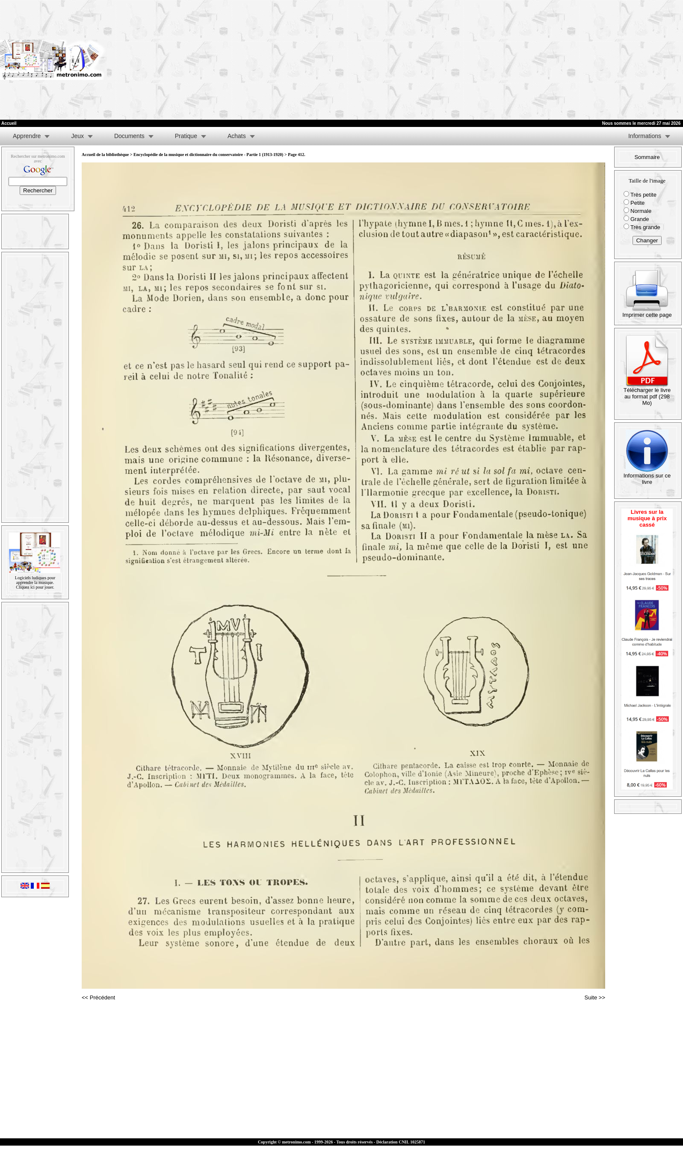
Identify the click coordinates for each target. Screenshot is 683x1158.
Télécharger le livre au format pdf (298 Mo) (647, 394)
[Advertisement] (565, 60)
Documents (129, 136)
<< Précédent (98, 997)
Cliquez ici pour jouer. (35, 587)
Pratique (186, 136)
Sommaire (646, 157)
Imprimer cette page (647, 312)
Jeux (77, 136)
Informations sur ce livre (647, 476)
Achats (237, 136)
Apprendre (27, 136)
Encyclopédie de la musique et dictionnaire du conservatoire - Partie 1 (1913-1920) (208, 154)
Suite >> (595, 997)
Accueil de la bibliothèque (105, 154)
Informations (644, 136)
